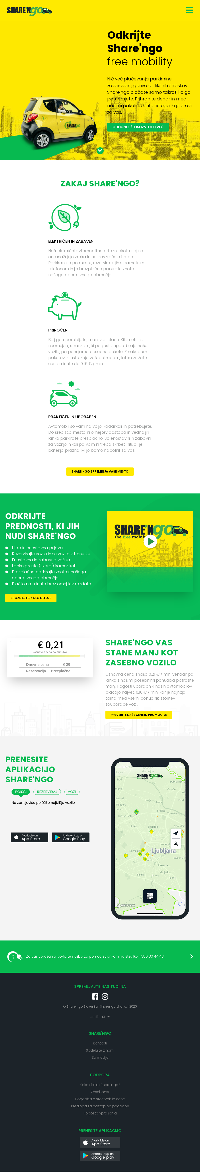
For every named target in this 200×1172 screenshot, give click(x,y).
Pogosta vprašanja (100, 1113)
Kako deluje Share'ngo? (100, 1084)
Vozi (72, 791)
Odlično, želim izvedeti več (138, 127)
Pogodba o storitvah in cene (100, 1099)
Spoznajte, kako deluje (31, 598)
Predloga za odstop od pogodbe (100, 1106)
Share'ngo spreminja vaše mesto (100, 471)
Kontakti (100, 1043)
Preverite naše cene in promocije (139, 715)
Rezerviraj (47, 791)
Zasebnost (100, 1091)
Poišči (21, 791)
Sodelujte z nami (100, 1050)
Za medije (100, 1057)
